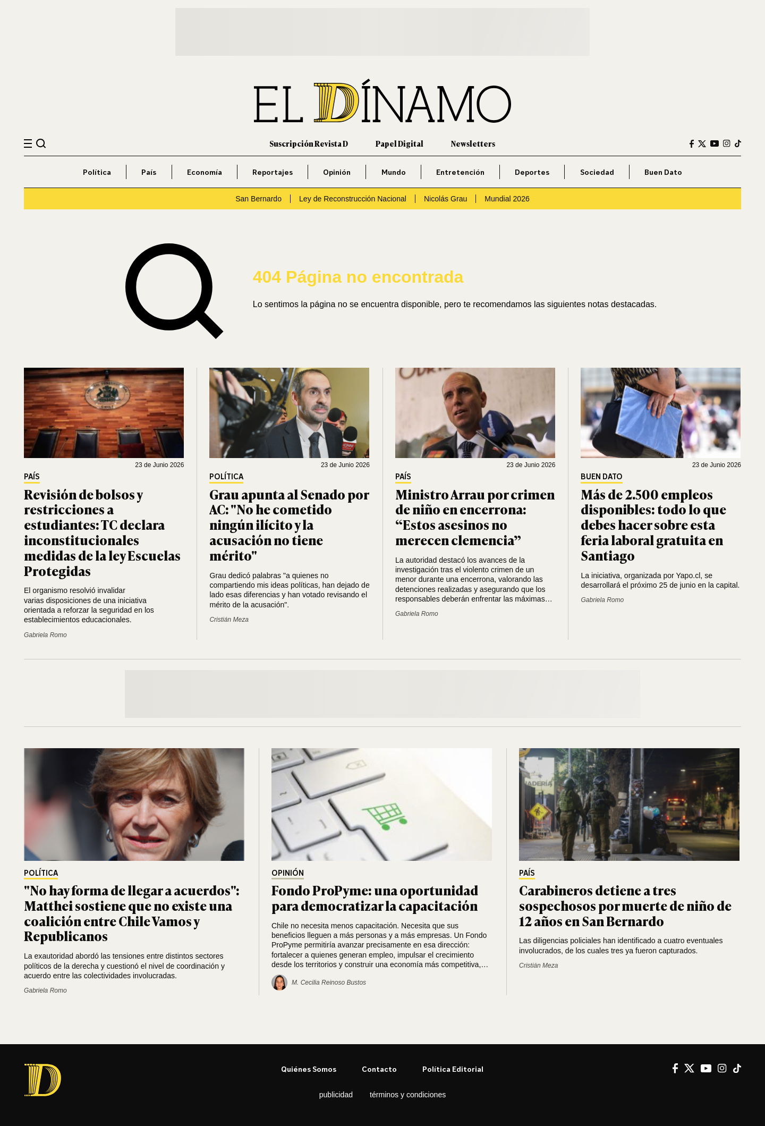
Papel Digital (399, 143)
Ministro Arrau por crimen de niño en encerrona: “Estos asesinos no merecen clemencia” (475, 517)
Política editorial (452, 1068)
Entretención (460, 171)
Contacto (379, 1068)
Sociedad (597, 171)
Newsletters (473, 143)
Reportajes (272, 171)
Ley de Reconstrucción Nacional (352, 198)
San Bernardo (258, 198)
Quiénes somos (308, 1068)
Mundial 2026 (507, 198)
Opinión (337, 171)
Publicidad (336, 1094)
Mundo (393, 171)
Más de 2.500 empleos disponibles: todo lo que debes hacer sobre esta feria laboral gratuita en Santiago (653, 524)
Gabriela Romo (45, 635)
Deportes (532, 171)
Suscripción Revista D (308, 143)
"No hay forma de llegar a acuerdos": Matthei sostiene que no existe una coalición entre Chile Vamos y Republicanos (132, 913)
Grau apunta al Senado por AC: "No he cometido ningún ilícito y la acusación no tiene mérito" (289, 524)
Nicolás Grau (445, 198)
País (148, 171)
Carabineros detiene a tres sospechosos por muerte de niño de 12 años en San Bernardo (625, 905)
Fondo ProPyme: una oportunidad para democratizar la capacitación (374, 898)
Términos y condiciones (408, 1094)
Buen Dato (663, 171)
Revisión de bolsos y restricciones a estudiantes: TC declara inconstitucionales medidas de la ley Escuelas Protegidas (102, 532)
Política (97, 171)
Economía (204, 171)
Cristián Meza (228, 619)
